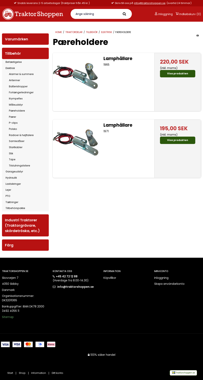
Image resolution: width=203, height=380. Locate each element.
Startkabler (15, 147)
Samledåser (16, 141)
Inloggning (164, 14)
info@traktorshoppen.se (150, 3)
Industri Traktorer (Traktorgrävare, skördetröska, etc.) (22, 225)
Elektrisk (10, 68)
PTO (8, 196)
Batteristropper (18, 86)
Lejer (8, 189)
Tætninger (12, 202)
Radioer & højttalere (21, 135)
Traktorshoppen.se (183, 372)
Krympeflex (16, 98)
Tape (12, 159)
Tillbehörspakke (15, 208)
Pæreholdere (17, 110)
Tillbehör (13, 53)
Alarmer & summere (21, 74)
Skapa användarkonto (169, 284)
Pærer (12, 117)
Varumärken (16, 39)
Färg (9, 245)
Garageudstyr (14, 171)
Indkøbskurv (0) (188, 14)
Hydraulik (11, 177)
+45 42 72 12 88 (67, 276)
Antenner (14, 80)
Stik (11, 153)
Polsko (13, 129)
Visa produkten (177, 73)
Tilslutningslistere (19, 165)
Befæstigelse (14, 62)
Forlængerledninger (21, 92)
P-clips (13, 122)
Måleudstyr (16, 104)
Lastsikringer (13, 184)
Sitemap (8, 317)
